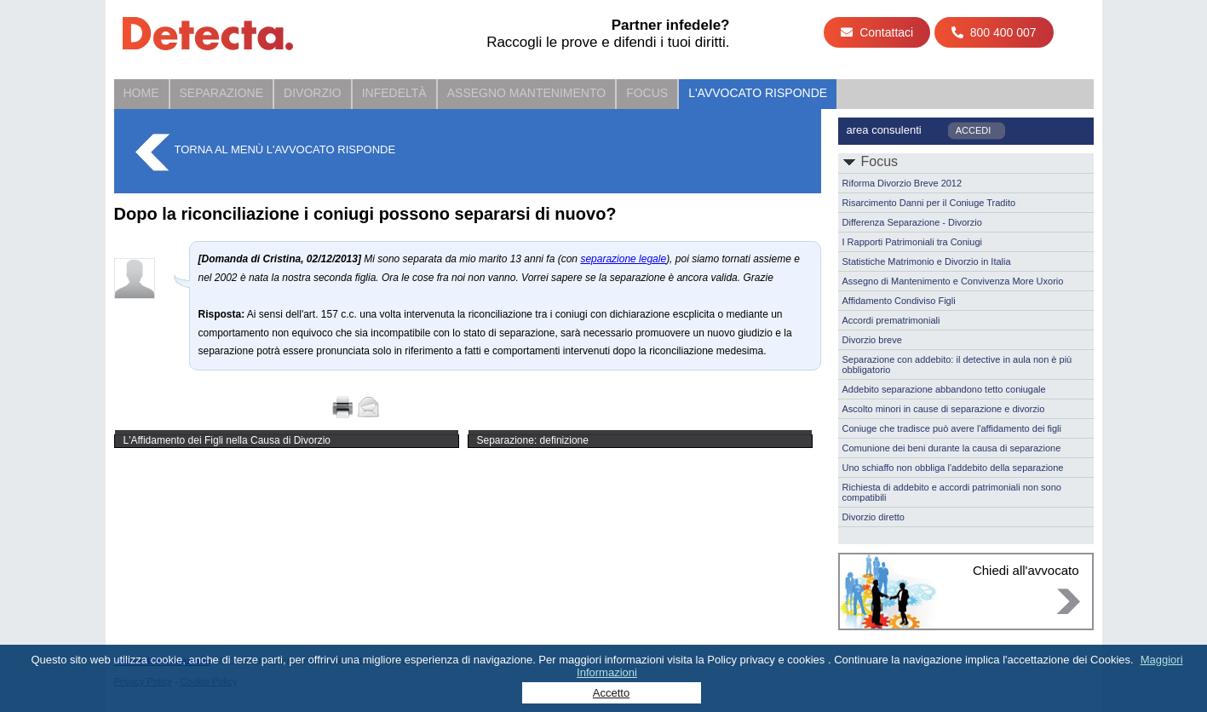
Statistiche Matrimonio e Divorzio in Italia (926, 261)
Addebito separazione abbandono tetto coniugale (944, 389)
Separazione (222, 93)
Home (141, 93)
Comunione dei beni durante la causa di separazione (951, 448)
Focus (647, 93)
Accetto (611, 692)
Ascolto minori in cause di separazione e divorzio (943, 409)
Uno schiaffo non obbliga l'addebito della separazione (953, 467)
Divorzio (313, 93)
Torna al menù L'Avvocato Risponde (285, 149)
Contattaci (877, 32)
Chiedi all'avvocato (1026, 570)
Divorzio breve (872, 340)
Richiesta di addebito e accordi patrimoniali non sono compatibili (951, 492)
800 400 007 (994, 32)
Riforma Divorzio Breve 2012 (902, 183)
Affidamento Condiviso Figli (899, 301)
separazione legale (623, 259)
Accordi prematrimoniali (891, 320)
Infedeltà (394, 93)
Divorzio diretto (873, 517)
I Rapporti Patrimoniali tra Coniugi (912, 242)
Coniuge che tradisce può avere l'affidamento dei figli (952, 428)
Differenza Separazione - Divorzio (912, 222)
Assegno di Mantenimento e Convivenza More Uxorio (953, 281)
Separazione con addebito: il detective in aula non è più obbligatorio (957, 364)
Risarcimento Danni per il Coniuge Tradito (929, 203)
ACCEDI (973, 130)
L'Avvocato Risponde (757, 93)
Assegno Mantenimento (526, 93)
